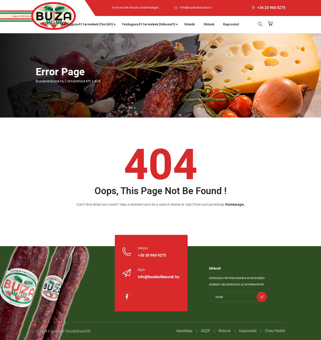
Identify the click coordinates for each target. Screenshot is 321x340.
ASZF (205, 331)
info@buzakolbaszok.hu (196, 7)
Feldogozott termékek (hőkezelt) (148, 24)
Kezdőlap (185, 331)
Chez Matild (275, 331)
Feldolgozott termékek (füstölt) (87, 24)
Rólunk (209, 24)
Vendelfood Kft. (78, 331)
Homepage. (235, 204)
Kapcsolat (231, 24)
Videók (189, 24)
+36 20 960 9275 (271, 7)
